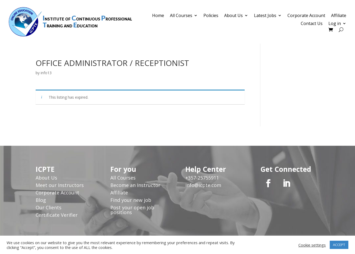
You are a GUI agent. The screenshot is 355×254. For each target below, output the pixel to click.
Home (158, 16)
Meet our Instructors (60, 185)
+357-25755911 (202, 177)
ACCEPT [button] (339, 244)
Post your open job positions (132, 209)
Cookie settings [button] (312, 245)
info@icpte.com (203, 185)
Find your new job (130, 200)
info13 (46, 72)
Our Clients (48, 207)
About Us (233, 16)
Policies (210, 16)
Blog (41, 200)
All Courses (181, 16)
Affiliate (338, 16)
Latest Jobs (265, 16)
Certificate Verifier (57, 215)
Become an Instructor (135, 185)
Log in (334, 24)
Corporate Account (306, 16)
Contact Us (312, 24)
